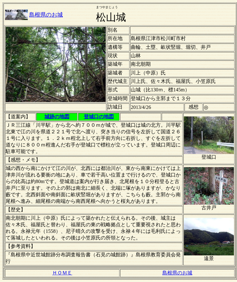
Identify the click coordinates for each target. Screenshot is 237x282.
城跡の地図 (56, 116)
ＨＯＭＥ (62, 272)
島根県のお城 (46, 15)
